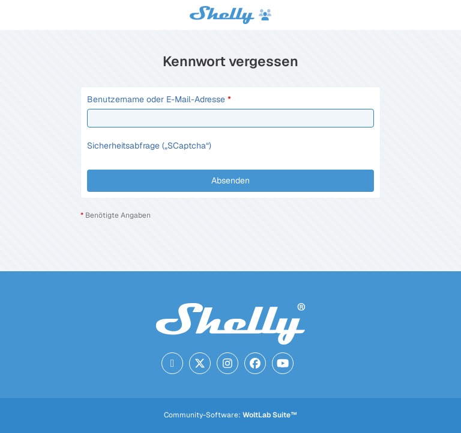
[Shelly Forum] (230, 15)
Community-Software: (230, 415)
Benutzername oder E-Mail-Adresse (156, 99)
